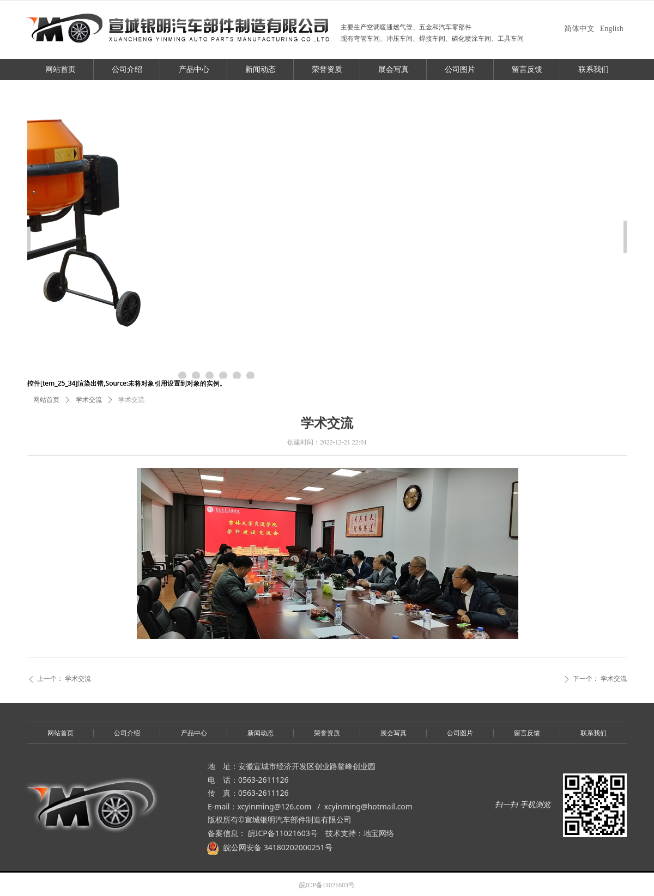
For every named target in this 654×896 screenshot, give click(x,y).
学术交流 (89, 400)
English (611, 29)
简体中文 (579, 29)
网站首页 (46, 400)
